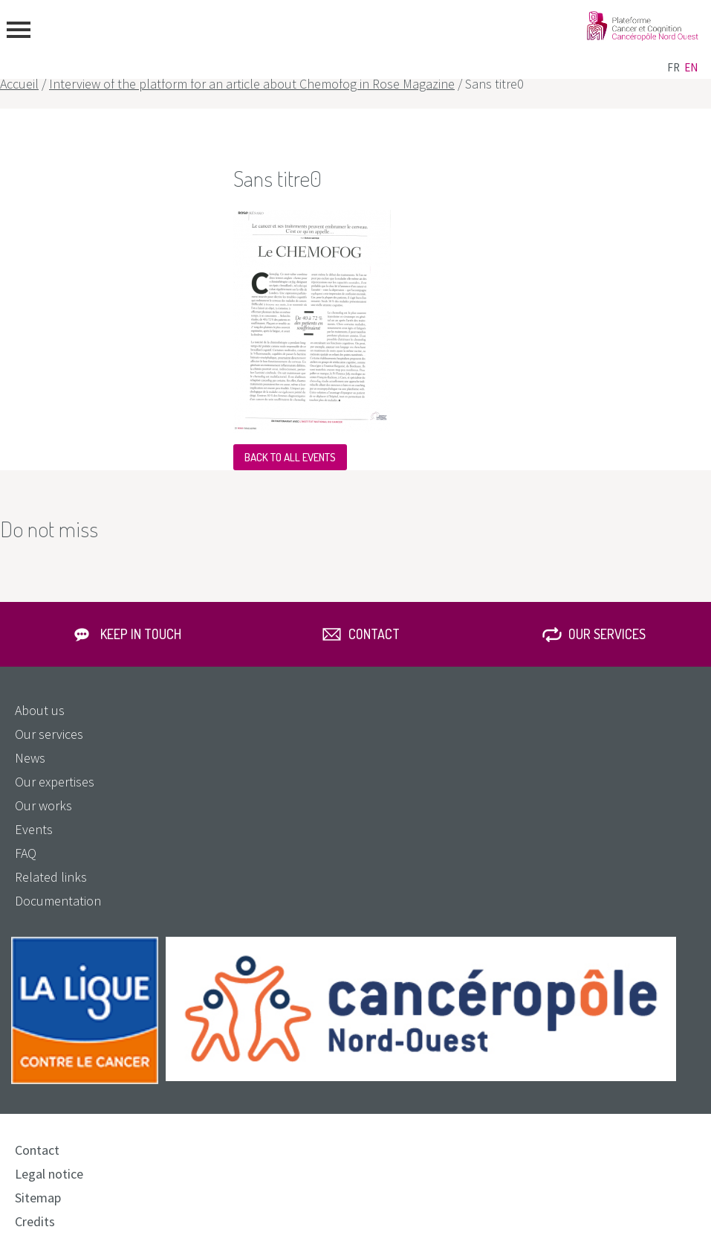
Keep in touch (140, 634)
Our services (607, 634)
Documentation (58, 900)
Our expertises (54, 781)
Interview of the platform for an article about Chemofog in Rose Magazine (252, 83)
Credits (35, 1221)
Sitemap (38, 1197)
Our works (43, 805)
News (30, 757)
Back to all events (290, 457)
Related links (51, 876)
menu (18, 29)
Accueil (19, 83)
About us (40, 710)
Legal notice (49, 1173)
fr (673, 67)
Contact (374, 634)
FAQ (25, 853)
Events (34, 829)
